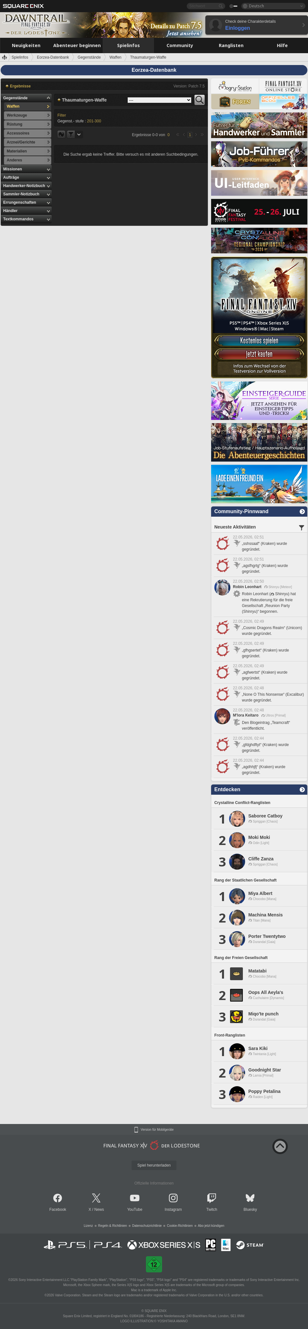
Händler (10, 211)
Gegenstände (15, 98)
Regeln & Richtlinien (112, 1225)
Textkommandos (18, 219)
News (99, 1209)
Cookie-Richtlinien (180, 1225)
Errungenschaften (19, 202)
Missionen (12, 169)
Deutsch (256, 6)
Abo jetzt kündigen (211, 1225)
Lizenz (88, 1225)
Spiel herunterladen (154, 1165)
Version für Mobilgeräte (157, 1129)
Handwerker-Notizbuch (24, 186)
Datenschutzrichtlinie (147, 1225)
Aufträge (11, 177)
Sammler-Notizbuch (21, 194)
